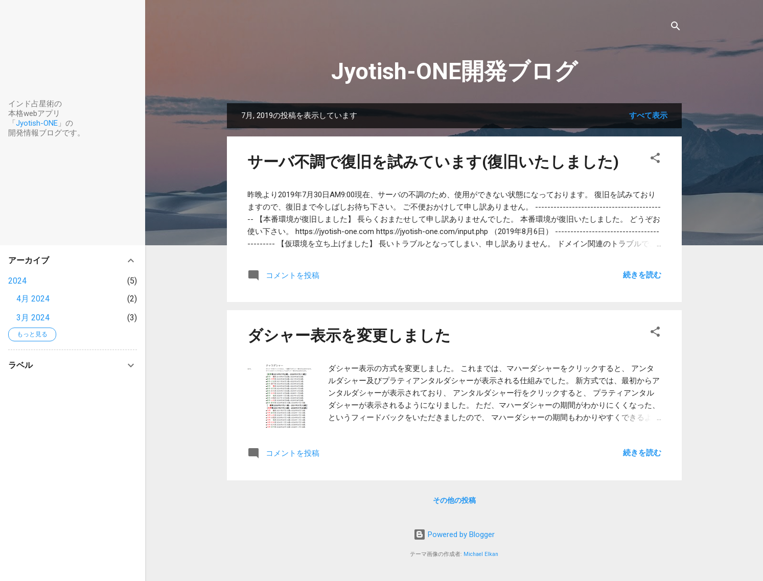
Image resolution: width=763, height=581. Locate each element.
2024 (17, 281)
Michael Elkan (481, 554)
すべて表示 (648, 115)
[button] (655, 160)
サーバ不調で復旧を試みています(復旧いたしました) (433, 162)
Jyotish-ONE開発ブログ (454, 71)
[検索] (675, 27)
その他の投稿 (454, 500)
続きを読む (642, 275)
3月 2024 (33, 317)
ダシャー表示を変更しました (349, 335)
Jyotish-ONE (37, 123)
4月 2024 (33, 299)
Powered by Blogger (454, 534)
